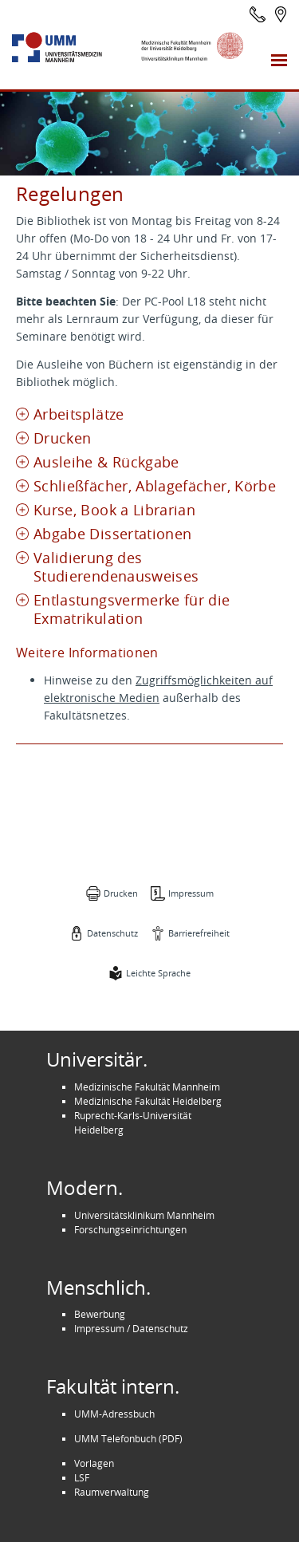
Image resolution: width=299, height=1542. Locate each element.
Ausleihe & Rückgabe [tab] (106, 462)
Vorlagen (94, 1463)
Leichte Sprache (158, 973)
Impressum (191, 893)
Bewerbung (99, 1313)
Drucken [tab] (62, 438)
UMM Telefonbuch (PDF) (128, 1438)
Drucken (121, 893)
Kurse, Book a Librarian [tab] (114, 510)
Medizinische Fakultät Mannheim (147, 1086)
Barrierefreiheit (199, 933)
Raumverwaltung (111, 1491)
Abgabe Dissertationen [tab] (112, 534)
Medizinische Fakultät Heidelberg (148, 1100)
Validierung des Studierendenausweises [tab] (116, 567)
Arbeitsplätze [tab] (78, 414)
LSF (81, 1477)
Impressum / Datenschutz (131, 1328)
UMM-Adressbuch (114, 1413)
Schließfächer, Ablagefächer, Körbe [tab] (154, 486)
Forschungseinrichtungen (130, 1229)
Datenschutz (112, 933)
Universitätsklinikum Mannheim (144, 1215)
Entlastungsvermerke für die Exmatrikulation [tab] (131, 609)
